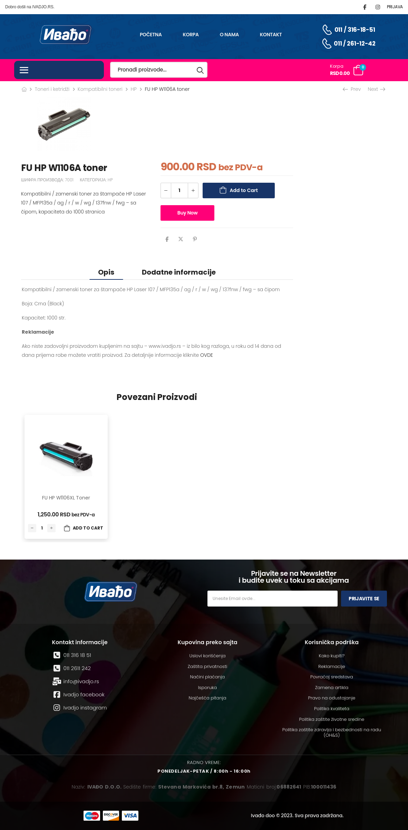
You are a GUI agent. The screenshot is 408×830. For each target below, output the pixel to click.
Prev (352, 89)
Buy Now (187, 212)
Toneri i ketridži (52, 89)
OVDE (206, 355)
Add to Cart (244, 190)
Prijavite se (364, 598)
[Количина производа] (179, 190)
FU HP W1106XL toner (66, 497)
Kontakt (271, 34)
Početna (151, 34)
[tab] (106, 272)
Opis (106, 272)
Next (376, 89)
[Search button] (201, 70)
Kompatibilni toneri (100, 89)
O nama (229, 34)
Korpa (191, 34)
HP (133, 89)
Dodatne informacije (179, 272)
